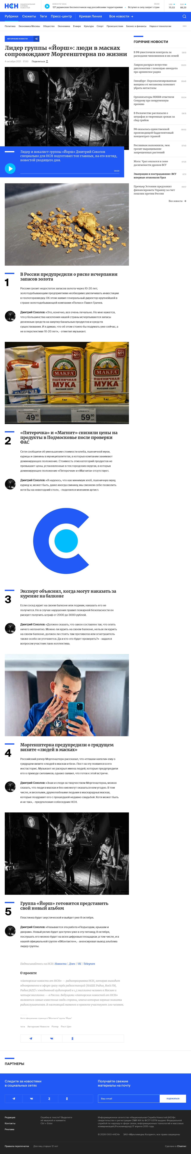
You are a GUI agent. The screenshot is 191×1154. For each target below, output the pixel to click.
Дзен (72, 963)
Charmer (181, 1146)
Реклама (9, 1129)
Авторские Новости (38, 1026)
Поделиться (40, 61)
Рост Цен (66, 1026)
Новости (61, 963)
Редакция (10, 1117)
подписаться (173, 1099)
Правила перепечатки (17, 1146)
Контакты (10, 1123)
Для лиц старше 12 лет (45, 1146)
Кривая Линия (90, 16)
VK (79, 963)
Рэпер (55, 1026)
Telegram (89, 963)
